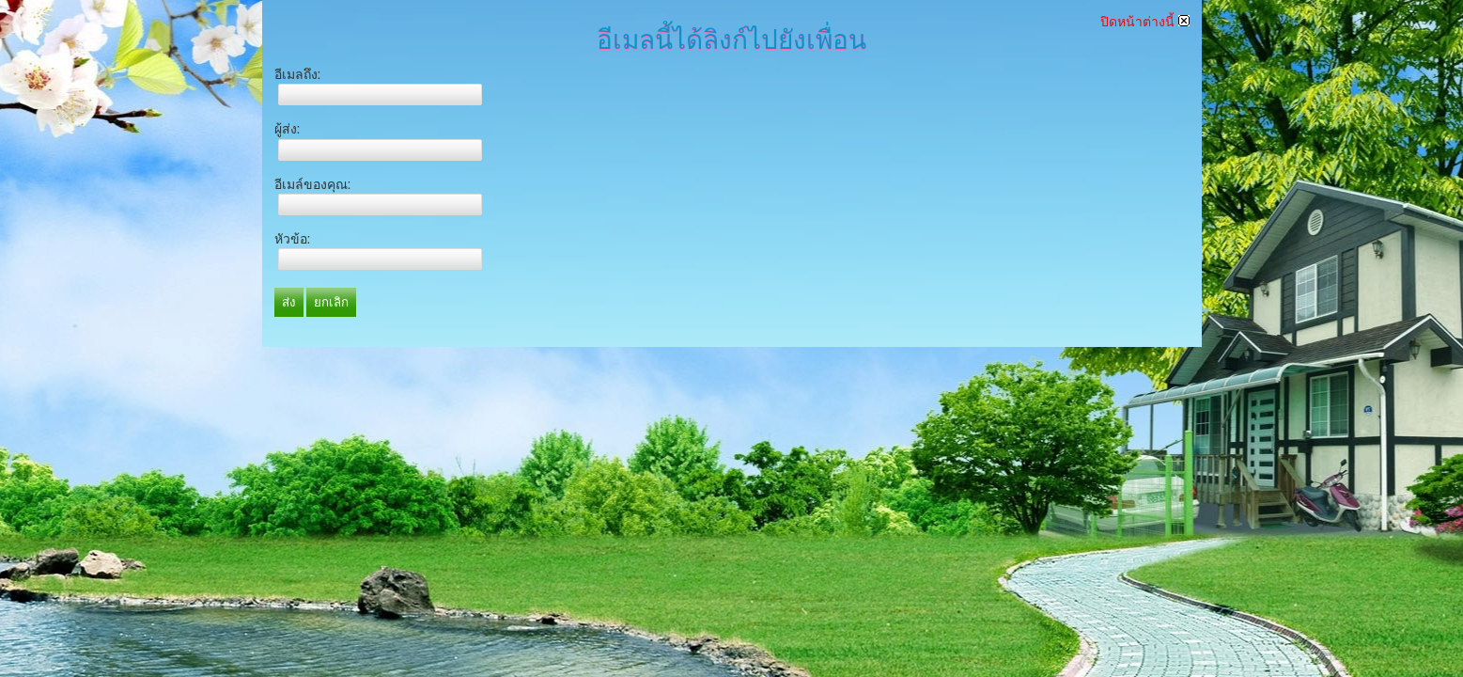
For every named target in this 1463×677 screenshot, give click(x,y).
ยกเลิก (331, 302)
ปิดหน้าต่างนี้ (1145, 21)
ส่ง (289, 302)
